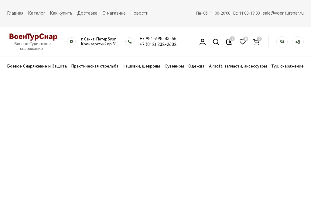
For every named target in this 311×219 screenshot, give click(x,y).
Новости (140, 13)
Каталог (36, 13)
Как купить (61, 13)
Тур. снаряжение (287, 66)
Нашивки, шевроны (141, 66)
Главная (15, 13)
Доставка (87, 13)
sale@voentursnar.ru (283, 13)
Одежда (196, 66)
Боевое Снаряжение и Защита (37, 66)
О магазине (114, 13)
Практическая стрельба (94, 66)
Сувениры (174, 66)
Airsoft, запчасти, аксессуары (238, 66)
